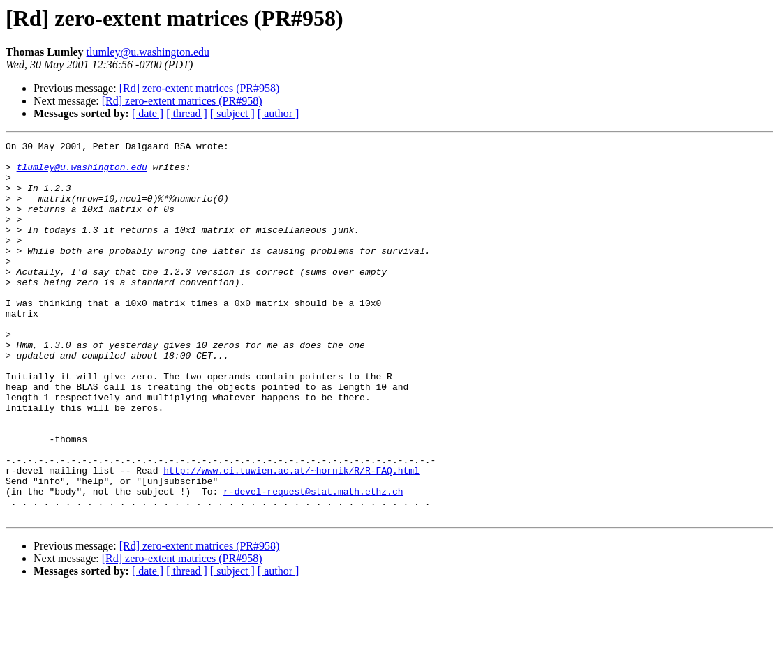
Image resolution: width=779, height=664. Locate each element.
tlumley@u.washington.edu (148, 52)
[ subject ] (232, 113)
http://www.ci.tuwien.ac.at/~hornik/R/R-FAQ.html (291, 537)
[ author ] (278, 113)
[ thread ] (186, 113)
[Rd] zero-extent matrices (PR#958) (199, 88)
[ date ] (147, 113)
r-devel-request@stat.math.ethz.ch (313, 562)
